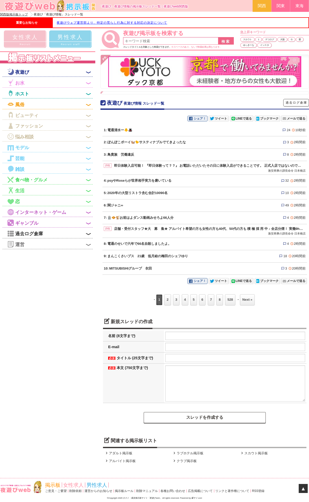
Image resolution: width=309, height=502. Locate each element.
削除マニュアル (147, 491)
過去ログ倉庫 (296, 102)
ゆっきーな (248, 45)
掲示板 (53, 485)
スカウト (247, 39)
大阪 (282, 39)
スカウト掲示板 (254, 453)
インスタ (264, 45)
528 (230, 300)
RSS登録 (258, 491)
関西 (262, 6)
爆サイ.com (196, 498)
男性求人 (97, 485)
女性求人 (73, 485)
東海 (299, 6)
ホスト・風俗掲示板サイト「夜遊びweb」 (142, 498)
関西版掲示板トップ (14, 14)
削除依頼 (75, 491)
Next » (247, 300)
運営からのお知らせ (98, 491)
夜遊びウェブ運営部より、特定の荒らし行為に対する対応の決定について (112, 22)
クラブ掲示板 (184, 461)
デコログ (269, 39)
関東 (281, 6)
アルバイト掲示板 (120, 461)
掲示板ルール (124, 491)
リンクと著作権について (232, 491)
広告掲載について (200, 491)
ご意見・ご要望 (56, 491)
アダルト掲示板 (118, 453)
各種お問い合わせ (172, 491)
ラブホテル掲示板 (187, 453)
